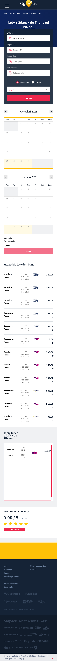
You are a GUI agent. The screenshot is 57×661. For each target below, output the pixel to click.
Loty (5, 566)
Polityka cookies (11, 583)
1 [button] (13, 89)
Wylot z (9, 33)
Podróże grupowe (11, 576)
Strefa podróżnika (38, 566)
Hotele (6, 573)
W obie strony (22, 82)
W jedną (36, 82)
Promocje (8, 569)
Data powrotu (12, 68)
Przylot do (10, 44)
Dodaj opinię (14, 529)
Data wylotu (11, 56)
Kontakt (33, 569)
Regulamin (8, 587)
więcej (21, 658)
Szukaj (28, 98)
